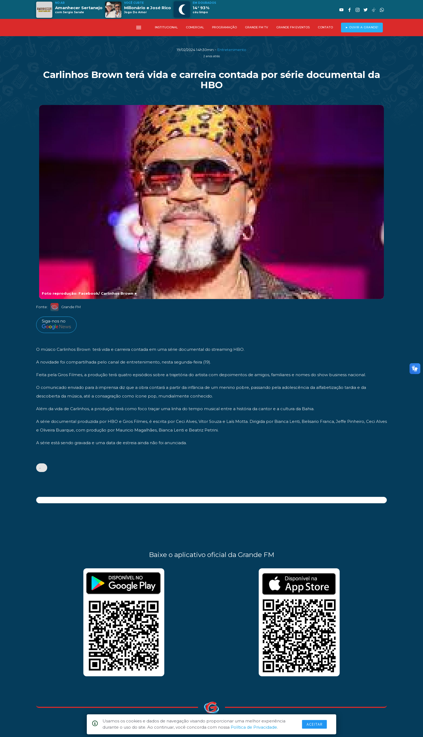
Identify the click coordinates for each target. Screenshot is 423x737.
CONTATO (325, 27)
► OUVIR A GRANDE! (361, 27)
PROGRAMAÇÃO (224, 27)
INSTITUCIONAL (166, 27)
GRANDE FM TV (256, 27)
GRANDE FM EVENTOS (293, 27)
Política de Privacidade (254, 727)
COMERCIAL (195, 27)
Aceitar (314, 724)
